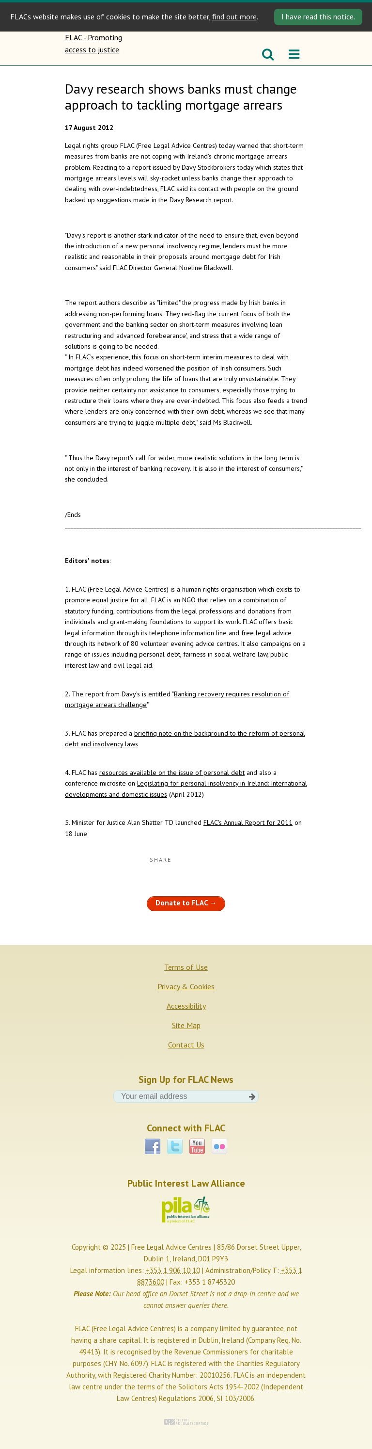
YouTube (197, 1146)
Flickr (219, 1146)
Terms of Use (186, 967)
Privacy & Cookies (186, 986)
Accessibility (186, 1006)
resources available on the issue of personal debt (172, 772)
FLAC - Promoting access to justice (95, 48)
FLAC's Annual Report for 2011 (248, 822)
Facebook (152, 1146)
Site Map (186, 1025)
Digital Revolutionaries (186, 1422)
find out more (234, 16)
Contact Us (186, 1044)
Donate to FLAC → (186, 902)
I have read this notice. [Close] (318, 16)
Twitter (175, 1146)
